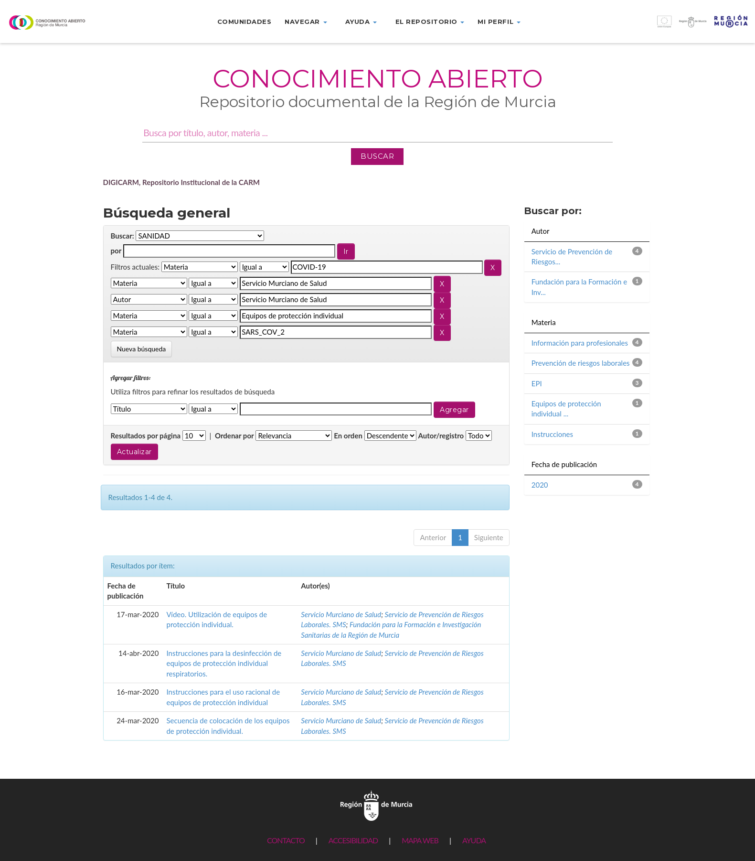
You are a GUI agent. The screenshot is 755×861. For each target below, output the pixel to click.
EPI (537, 383)
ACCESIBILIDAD (353, 840)
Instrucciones (552, 434)
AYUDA (474, 840)
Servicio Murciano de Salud (341, 614)
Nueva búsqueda (141, 349)
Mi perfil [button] (499, 21)
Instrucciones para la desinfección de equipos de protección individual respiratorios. (223, 663)
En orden (348, 435)
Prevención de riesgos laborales (581, 363)
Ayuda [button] (360, 21)
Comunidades (244, 21)
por (116, 250)
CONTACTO (286, 840)
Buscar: (122, 235)
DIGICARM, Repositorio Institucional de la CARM (181, 182)
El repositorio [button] (430, 21)
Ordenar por (234, 435)
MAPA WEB (420, 840)
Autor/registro (441, 435)
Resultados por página (146, 435)
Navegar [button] (306, 21)
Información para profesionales (580, 342)
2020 (540, 484)
